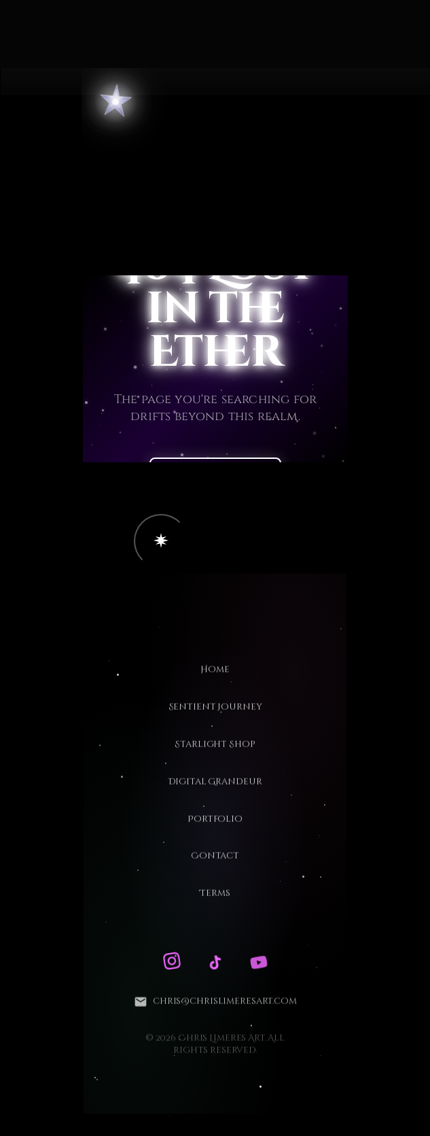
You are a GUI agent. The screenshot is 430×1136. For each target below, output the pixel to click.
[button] (161, 541)
